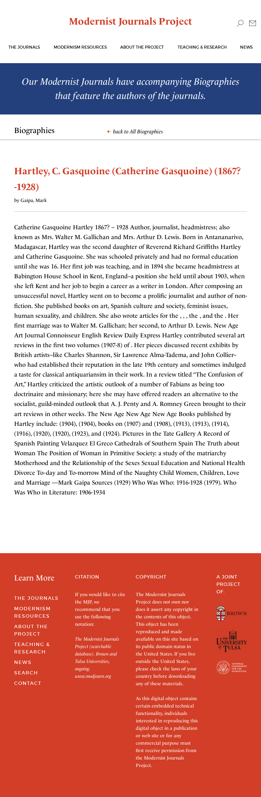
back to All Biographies (135, 131)
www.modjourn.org (93, 676)
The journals (24, 47)
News (246, 47)
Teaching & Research (202, 47)
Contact (28, 683)
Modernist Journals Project (130, 21)
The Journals (36, 598)
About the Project (142, 47)
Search (26, 673)
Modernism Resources (80, 47)
